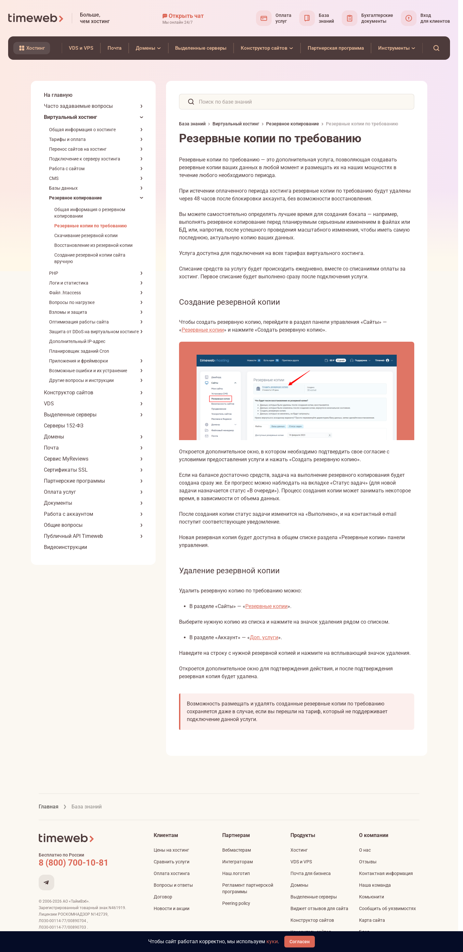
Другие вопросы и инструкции (81, 380)
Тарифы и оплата (67, 139)
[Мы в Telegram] (46, 882)
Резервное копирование (75, 197)
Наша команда (375, 885)
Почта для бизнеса (310, 873)
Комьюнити (371, 896)
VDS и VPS (301, 861)
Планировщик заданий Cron (79, 351)
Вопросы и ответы (173, 885)
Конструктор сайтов (68, 392)
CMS (53, 178)
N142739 (99, 914)
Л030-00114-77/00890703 (63, 927)
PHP (53, 273)
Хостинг (299, 850)
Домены (54, 437)
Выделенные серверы (70, 415)
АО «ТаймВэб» (76, 901)
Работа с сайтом (66, 168)
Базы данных (63, 188)
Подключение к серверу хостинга (84, 158)
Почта (51, 448)
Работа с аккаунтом (68, 514)
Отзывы (368, 861)
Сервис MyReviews (66, 459)
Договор (163, 896)
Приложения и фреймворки (78, 360)
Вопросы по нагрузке (72, 302)
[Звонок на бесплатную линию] (87, 862)
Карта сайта (372, 920)
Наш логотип (236, 873)
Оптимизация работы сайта (79, 321)
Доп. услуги (264, 637)
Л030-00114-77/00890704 (63, 921)
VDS (49, 403)
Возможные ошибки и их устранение (88, 370)
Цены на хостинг (171, 850)
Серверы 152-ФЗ (64, 426)
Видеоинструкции (65, 547)
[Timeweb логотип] (36, 18)
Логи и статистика (68, 283)
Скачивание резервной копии (86, 235)
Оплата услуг (60, 492)
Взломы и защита (68, 312)
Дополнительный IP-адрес (77, 341)
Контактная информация (386, 873)
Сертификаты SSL (66, 470)
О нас (365, 850)
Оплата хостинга (172, 873)
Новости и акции (171, 908)
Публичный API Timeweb (73, 536)
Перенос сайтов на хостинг (78, 149)
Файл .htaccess (65, 292)
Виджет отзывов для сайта (319, 908)
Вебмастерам (236, 850)
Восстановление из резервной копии (93, 245)
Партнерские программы (74, 481)
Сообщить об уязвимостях (387, 908)
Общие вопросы (63, 525)
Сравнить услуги (171, 861)
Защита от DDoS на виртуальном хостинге (94, 331)
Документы (58, 503)
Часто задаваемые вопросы (78, 106)
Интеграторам (237, 861)
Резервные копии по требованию (90, 225)
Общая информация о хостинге (82, 129)
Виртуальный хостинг (70, 117)
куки (272, 941)
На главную (58, 95)
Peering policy (236, 903)
